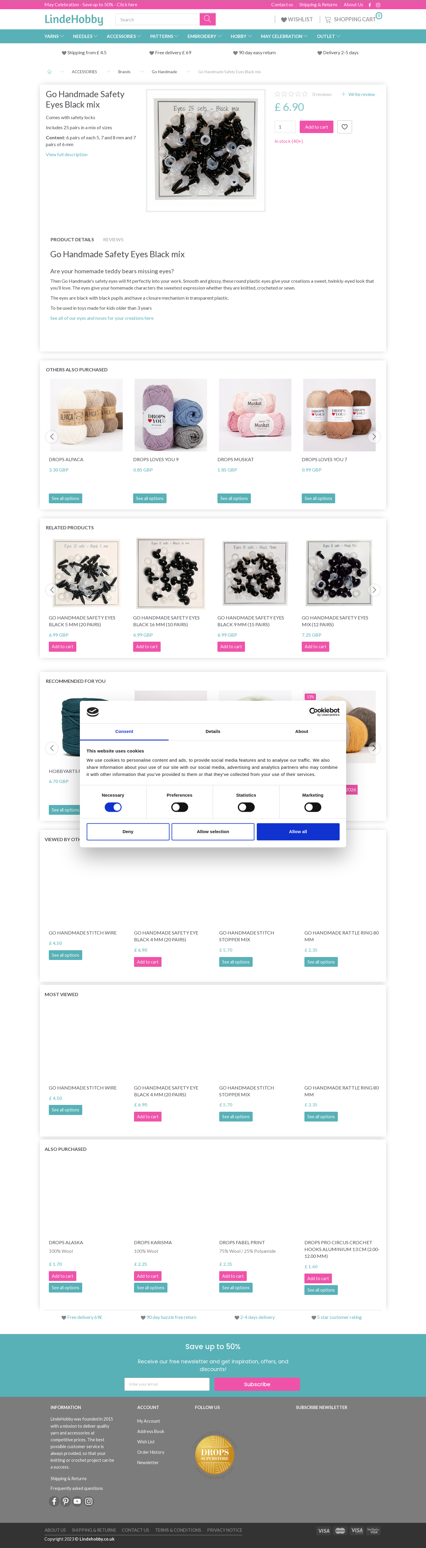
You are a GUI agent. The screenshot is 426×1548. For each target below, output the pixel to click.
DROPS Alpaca (66, 459)
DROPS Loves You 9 (155, 459)
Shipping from (82, 52)
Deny (127, 831)
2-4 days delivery (257, 1317)
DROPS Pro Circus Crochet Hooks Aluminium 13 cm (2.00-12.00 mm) (342, 1249)
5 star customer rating (339, 1317)
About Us (353, 4)
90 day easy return (257, 52)
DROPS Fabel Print (242, 1242)
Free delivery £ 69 (173, 52)
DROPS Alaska (66, 1242)
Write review (361, 94)
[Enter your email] (167, 1384)
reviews (322, 94)
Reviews (113, 239)
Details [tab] (213, 731)
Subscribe (257, 1384)
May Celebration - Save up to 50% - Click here (90, 4)
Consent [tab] (124, 731)
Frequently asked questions (77, 1488)
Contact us (282, 4)
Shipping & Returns (318, 4)
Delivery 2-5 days (341, 52)
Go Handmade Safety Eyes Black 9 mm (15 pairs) (250, 621)
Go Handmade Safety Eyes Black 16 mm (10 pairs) (166, 621)
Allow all (298, 831)
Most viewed (61, 994)
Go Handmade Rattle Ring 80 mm (341, 936)
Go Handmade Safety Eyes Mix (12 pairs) (335, 621)
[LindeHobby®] (74, 18)
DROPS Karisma (153, 1242)
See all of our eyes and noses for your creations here (102, 318)
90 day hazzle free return (171, 1317)
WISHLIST (297, 19)
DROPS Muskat (235, 459)
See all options (65, 498)
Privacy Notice (224, 1530)
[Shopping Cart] (353, 18)
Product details (72, 239)
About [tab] (301, 731)
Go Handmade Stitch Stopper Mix (246, 936)
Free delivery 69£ (84, 1317)
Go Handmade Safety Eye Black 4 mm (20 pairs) (166, 936)
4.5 (102, 52)
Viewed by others (67, 839)
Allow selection (213, 831)
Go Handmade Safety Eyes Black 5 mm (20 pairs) (82, 621)
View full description (67, 154)
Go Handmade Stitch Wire (83, 932)
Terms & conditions (178, 1530)
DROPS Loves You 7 (324, 459)
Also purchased (66, 1149)
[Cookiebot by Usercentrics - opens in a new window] (314, 711)
